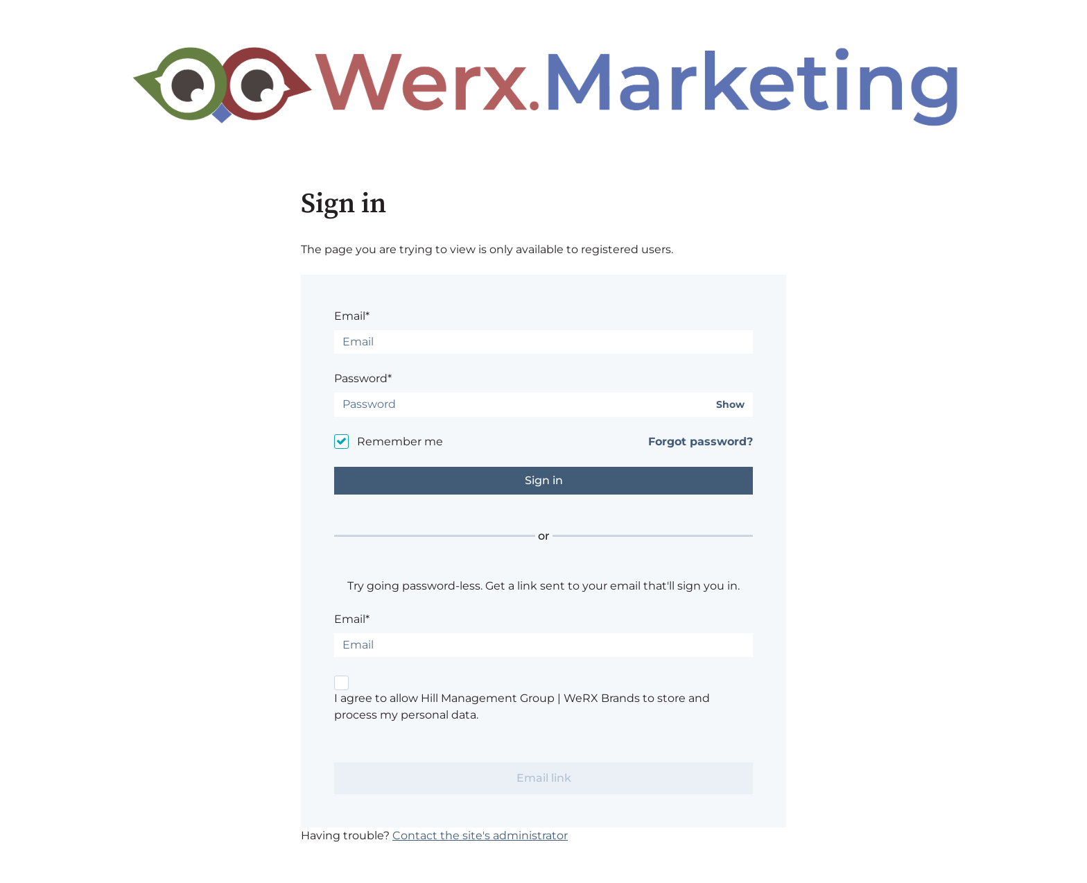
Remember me (400, 441)
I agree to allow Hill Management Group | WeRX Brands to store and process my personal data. (522, 706)
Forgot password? (700, 441)
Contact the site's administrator (480, 835)
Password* (363, 378)
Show (730, 405)
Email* (351, 316)
